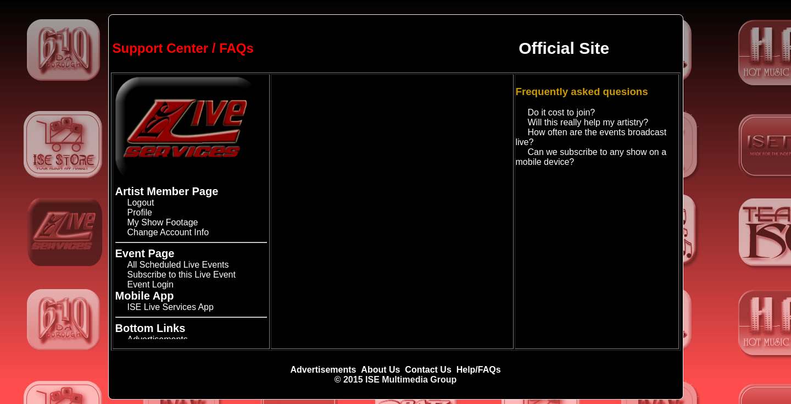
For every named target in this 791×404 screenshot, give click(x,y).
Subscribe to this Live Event (181, 274)
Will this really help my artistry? (588, 122)
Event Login (150, 284)
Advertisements (323, 369)
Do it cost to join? (561, 112)
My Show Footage (162, 222)
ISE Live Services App (170, 307)
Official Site (564, 48)
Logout (140, 202)
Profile (139, 212)
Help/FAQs (478, 369)
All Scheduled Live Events (178, 264)
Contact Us (428, 369)
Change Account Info (168, 232)
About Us (380, 369)
